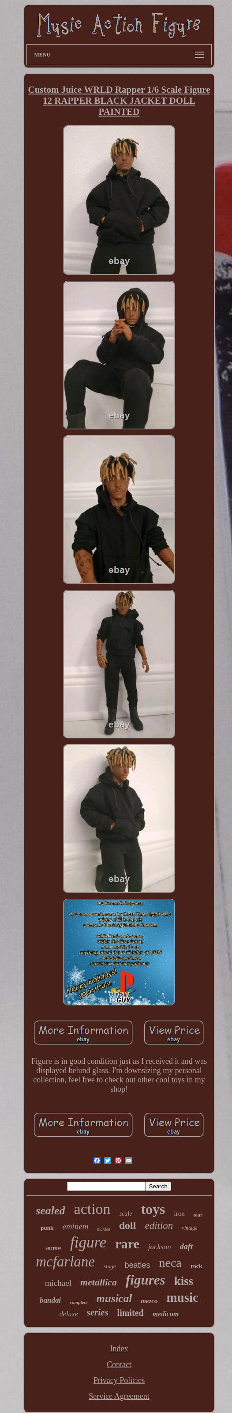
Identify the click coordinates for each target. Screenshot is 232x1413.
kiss (184, 1281)
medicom (166, 1314)
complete (78, 1302)
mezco (149, 1300)
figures (145, 1280)
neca (170, 1263)
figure (88, 1242)
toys (153, 1209)
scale (126, 1213)
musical (114, 1298)
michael (58, 1283)
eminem (75, 1226)
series (98, 1312)
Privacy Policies (119, 1380)
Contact (119, 1364)
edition (159, 1225)
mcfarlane (65, 1262)
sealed (50, 1210)
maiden (103, 1229)
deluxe (69, 1314)
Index (119, 1348)
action (92, 1209)
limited (130, 1313)
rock (196, 1266)
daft (186, 1246)
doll (127, 1225)
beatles (137, 1265)
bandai (50, 1300)
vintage (189, 1228)
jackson (159, 1247)
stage (110, 1266)
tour (198, 1214)
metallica (98, 1282)
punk (47, 1228)
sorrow (53, 1248)
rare (127, 1243)
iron (179, 1213)
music (182, 1297)
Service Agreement (119, 1396)
